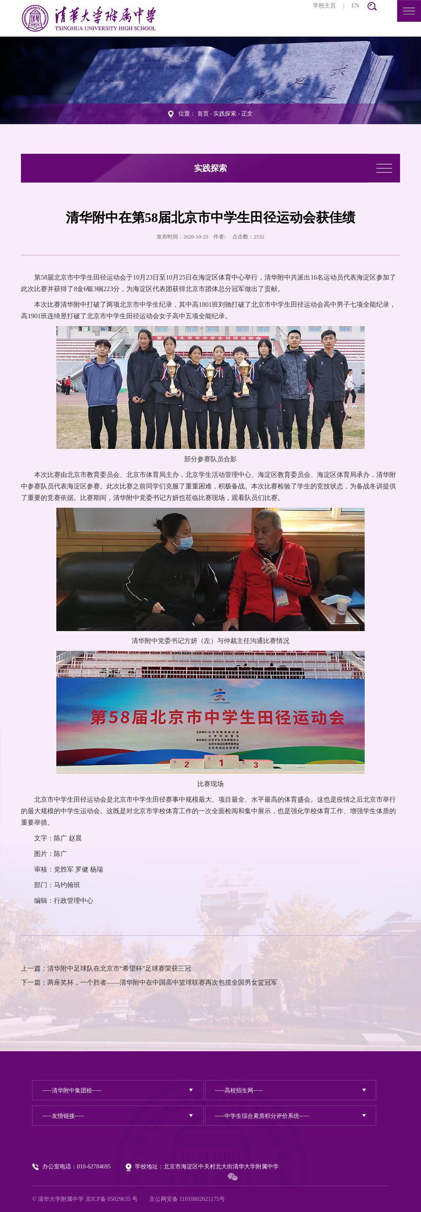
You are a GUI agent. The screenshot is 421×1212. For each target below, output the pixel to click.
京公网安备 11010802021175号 (187, 1199)
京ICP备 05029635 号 (112, 1199)
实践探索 (224, 113)
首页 (203, 113)
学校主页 (324, 5)
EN (355, 5)
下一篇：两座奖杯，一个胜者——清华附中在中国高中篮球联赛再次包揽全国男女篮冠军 (149, 982)
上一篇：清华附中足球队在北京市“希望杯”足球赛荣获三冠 (106, 968)
